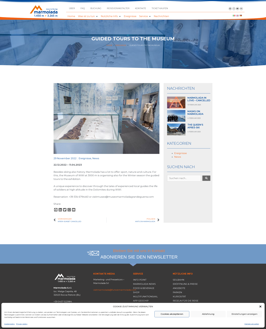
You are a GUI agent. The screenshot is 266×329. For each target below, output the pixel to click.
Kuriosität (179, 296)
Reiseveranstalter (118, 8)
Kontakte (140, 8)
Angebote (179, 288)
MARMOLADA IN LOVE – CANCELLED (198, 99)
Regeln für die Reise (185, 300)
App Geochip (141, 300)
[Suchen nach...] (184, 178)
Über (72, 8)
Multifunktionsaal (145, 296)
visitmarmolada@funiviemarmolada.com (114, 290)
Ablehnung (208, 314)
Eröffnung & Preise (185, 284)
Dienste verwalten (252, 324)
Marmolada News (144, 284)
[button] (260, 306)
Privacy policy (21, 324)
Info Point (139, 279)
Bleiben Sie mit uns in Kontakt (139, 251)
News (95, 158)
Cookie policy (9, 324)
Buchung (95, 8)
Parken (177, 292)
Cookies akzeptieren (172, 314)
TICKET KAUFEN (160, 8)
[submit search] (206, 178)
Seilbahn (178, 279)
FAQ (82, 8)
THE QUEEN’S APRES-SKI (195, 126)
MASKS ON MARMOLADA (195, 112)
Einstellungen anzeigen (244, 314)
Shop (136, 292)
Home (109, 45)
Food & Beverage (143, 288)
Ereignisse (120, 45)
